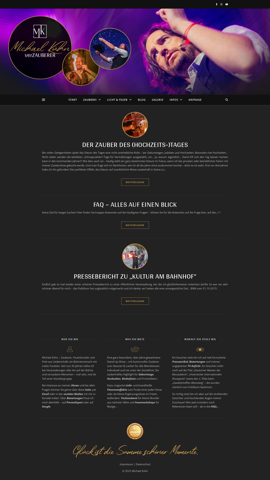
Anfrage (195, 99)
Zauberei (90, 99)
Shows (75, 385)
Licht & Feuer (117, 99)
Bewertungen (75, 398)
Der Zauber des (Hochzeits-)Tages (135, 144)
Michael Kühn (140, 471)
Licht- (129, 385)
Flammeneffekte (117, 389)
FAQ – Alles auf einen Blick (135, 204)
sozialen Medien (73, 394)
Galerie (157, 99)
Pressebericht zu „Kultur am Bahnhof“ (135, 276)
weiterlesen (135, 182)
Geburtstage (146, 374)
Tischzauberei (129, 398)
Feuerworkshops (145, 402)
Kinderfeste (129, 378)
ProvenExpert (74, 402)
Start (73, 99)
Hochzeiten (114, 378)
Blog (142, 99)
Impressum (126, 464)
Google (46, 406)
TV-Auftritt (194, 366)
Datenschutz (143, 464)
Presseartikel (180, 361)
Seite (88, 389)
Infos (174, 99)
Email (45, 394)
